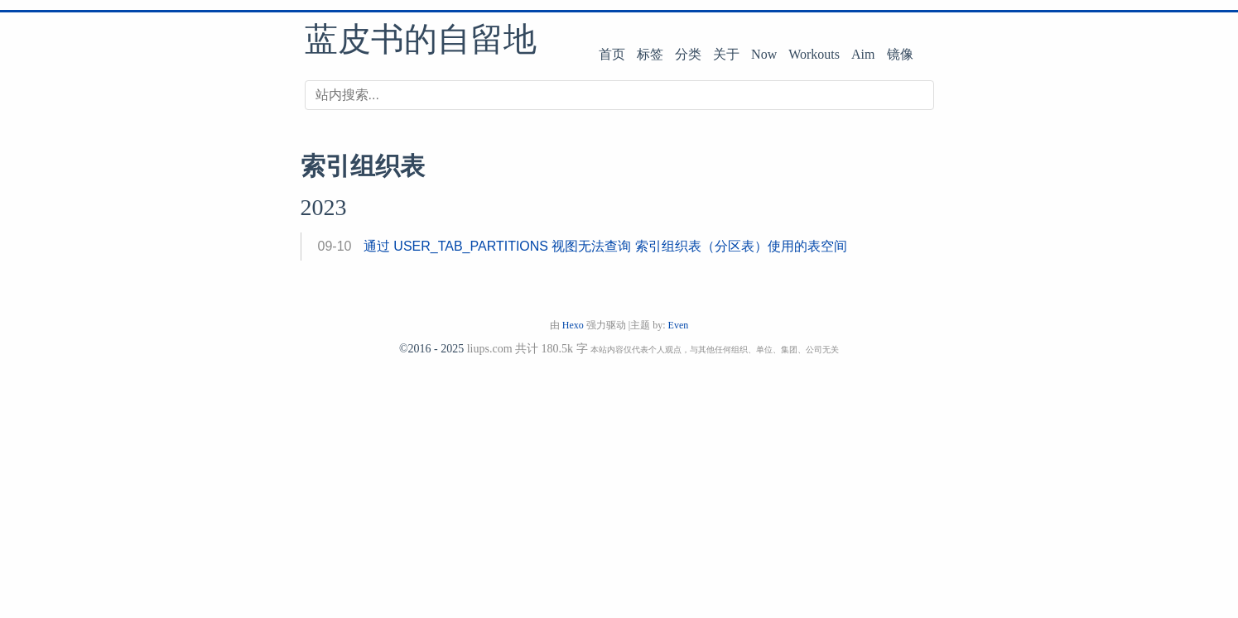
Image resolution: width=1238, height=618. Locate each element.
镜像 (900, 54)
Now (764, 54)
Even (678, 325)
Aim (862, 54)
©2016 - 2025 (431, 349)
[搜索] (619, 95)
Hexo (573, 325)
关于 (726, 54)
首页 (612, 54)
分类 (688, 54)
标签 (650, 54)
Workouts (814, 54)
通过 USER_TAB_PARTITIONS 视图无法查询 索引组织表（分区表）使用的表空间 (605, 246)
